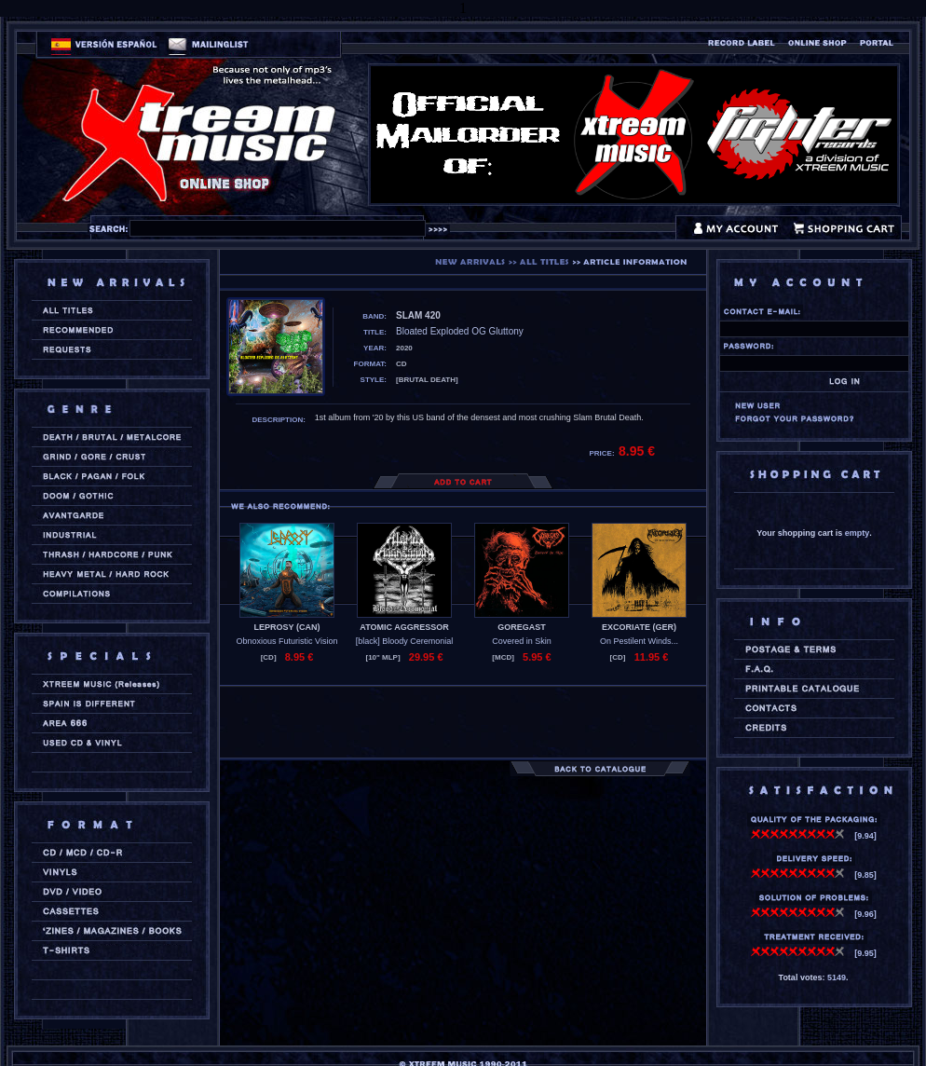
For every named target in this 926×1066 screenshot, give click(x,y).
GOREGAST (521, 627)
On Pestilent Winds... (639, 641)
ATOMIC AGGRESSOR (404, 627)
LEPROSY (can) (287, 627)
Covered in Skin (522, 641)
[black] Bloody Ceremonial (405, 641)
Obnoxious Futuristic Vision (287, 641)
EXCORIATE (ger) (639, 627)
